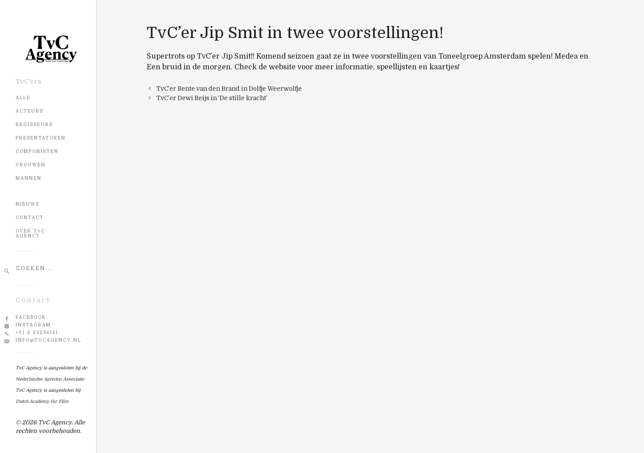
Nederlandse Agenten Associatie (50, 379)
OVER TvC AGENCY (30, 233)
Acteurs (29, 111)
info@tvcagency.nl (48, 340)
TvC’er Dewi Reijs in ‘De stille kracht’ (212, 98)
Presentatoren (41, 137)
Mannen (29, 178)
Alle (23, 97)
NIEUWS (27, 204)
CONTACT (30, 217)
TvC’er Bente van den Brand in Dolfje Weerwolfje (229, 88)
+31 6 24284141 (37, 332)
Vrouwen (31, 164)
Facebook (31, 317)
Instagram (33, 324)
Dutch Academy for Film (42, 401)
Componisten (37, 151)
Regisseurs (34, 124)
